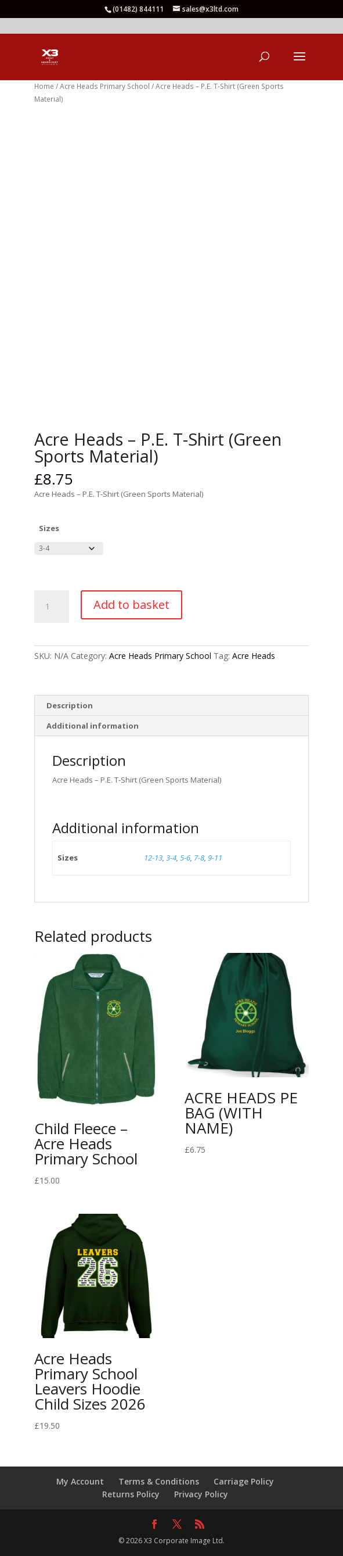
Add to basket (131, 604)
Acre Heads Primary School (105, 86)
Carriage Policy (244, 1481)
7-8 (199, 857)
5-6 (185, 857)
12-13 (153, 857)
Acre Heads (253, 655)
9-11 (215, 857)
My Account (80, 1481)
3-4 (171, 857)
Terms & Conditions (158, 1481)
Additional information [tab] (92, 725)
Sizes (49, 528)
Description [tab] (69, 705)
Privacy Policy (201, 1494)
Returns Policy (131, 1494)
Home (44, 86)
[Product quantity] (51, 606)
